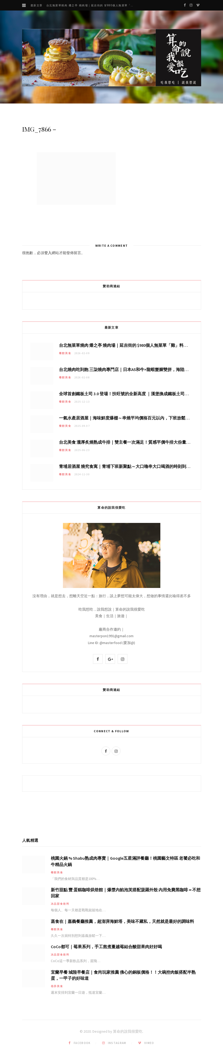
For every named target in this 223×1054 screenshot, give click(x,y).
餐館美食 (65, 353)
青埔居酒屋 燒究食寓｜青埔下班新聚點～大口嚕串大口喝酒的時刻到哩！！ (129, 466)
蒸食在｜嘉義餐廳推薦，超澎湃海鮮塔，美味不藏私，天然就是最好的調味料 (122, 921)
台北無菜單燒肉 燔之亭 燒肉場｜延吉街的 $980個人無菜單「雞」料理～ (92, 5)
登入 (48, 252)
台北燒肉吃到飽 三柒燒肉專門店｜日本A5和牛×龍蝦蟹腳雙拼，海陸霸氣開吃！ (132, 369)
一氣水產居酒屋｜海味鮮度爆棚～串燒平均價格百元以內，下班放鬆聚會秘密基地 (135, 417)
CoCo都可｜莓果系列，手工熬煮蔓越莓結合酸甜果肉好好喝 (106, 946)
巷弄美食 (57, 986)
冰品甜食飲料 (60, 903)
